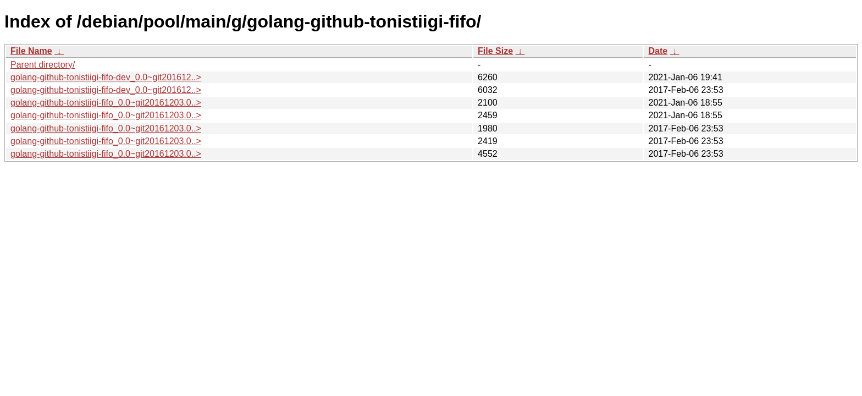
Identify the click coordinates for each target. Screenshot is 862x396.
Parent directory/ (42, 64)
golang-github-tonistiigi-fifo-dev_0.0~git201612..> (105, 77)
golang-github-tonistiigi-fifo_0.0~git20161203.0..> (105, 102)
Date (657, 51)
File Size (495, 51)
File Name (31, 51)
